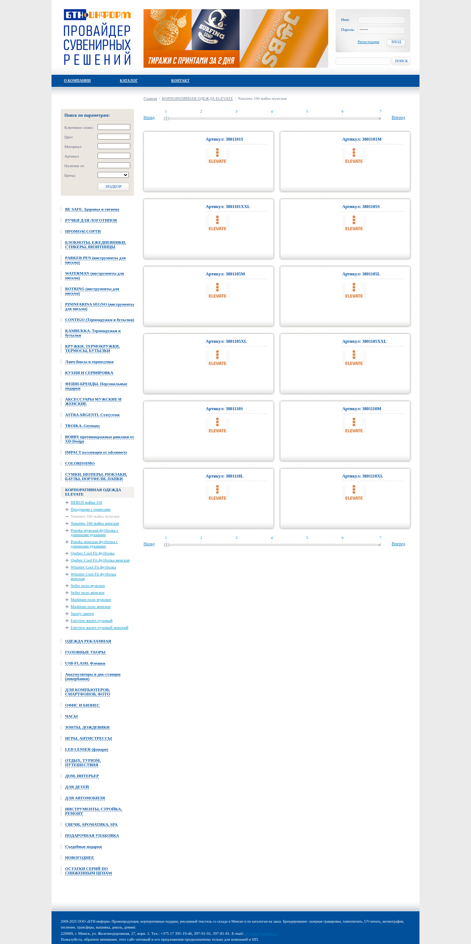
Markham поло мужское (91, 599)
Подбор (113, 186)
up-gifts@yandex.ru (261, 933)
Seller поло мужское (88, 585)
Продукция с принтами (90, 509)
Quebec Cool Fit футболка (92, 553)
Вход (396, 42)
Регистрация (368, 41)
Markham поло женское (91, 606)
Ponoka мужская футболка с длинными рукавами (94, 532)
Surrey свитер (82, 613)
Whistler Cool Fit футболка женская (93, 576)
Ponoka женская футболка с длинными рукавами (94, 543)
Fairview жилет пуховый (92, 620)
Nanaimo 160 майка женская (95, 523)
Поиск (401, 61)
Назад (149, 117)
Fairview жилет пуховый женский (99, 627)
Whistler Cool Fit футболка (93, 567)
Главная (150, 98)
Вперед (398, 117)
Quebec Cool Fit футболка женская (100, 560)
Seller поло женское (88, 592)
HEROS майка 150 (86, 502)
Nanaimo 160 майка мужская (95, 516)
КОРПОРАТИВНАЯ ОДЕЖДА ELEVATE (197, 98)
